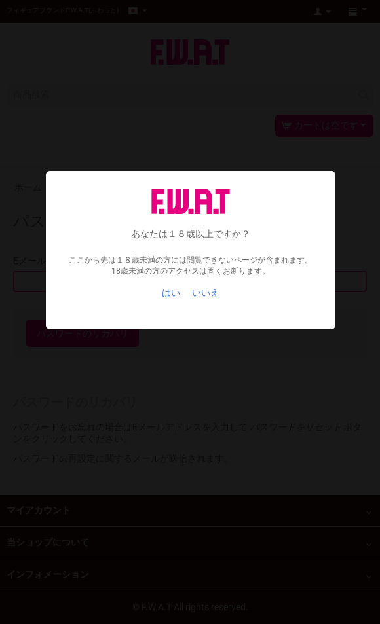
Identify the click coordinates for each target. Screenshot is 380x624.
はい (171, 292)
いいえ (205, 292)
